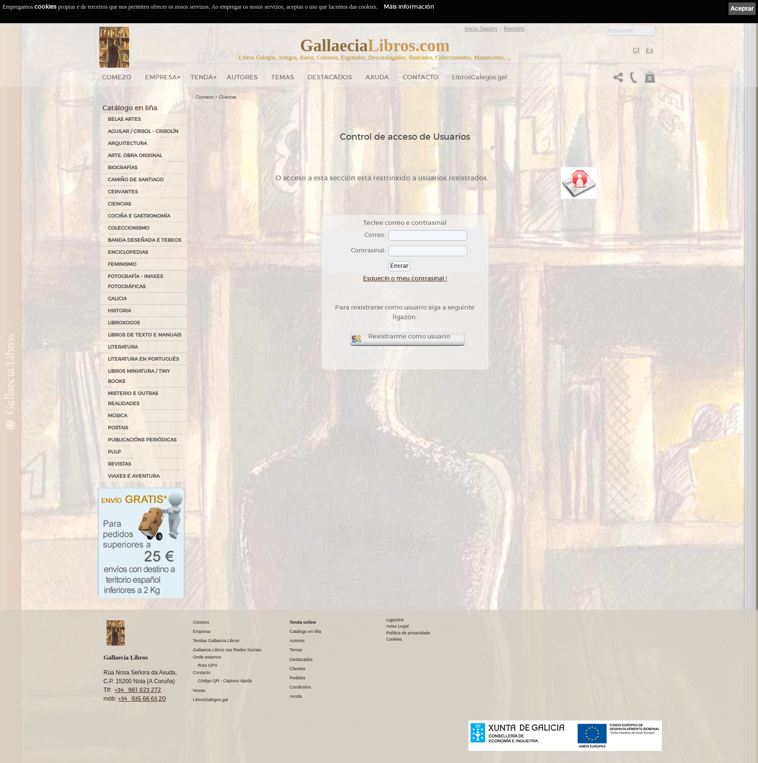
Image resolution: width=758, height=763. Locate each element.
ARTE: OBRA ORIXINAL (135, 155)
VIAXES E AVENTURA (134, 476)
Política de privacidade (408, 633)
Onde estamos (207, 657)
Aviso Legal (397, 626)
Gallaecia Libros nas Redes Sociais (227, 649)
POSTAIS (118, 428)
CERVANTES (123, 192)
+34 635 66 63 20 (142, 698)
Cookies (394, 639)
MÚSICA (117, 415)
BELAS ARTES (124, 119)
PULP (114, 452)
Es (649, 50)
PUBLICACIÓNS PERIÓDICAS (142, 440)
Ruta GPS (208, 665)
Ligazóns (395, 619)
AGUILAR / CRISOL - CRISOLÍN (143, 131)
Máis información (409, 6)
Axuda (377, 77)
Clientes (227, 97)
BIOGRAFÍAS (122, 167)
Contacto (420, 77)
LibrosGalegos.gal (479, 77)
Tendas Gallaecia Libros (216, 640)
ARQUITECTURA (127, 143)
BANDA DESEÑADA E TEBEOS (144, 240)
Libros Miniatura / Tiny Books (139, 376)
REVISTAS (119, 464)
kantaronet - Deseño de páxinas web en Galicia (611, 757)
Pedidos (298, 677)
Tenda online (303, 622)
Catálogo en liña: (130, 107)
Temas (282, 77)
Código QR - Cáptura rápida (225, 680)
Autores (242, 77)
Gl (636, 50)
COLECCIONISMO (128, 228)
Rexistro (514, 28)
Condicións (300, 687)
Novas (199, 690)
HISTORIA (119, 311)
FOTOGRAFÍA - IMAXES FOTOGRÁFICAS (135, 281)
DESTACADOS (329, 77)
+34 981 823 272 (138, 689)
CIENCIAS (119, 204)
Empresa (161, 77)
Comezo (116, 77)
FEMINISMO (122, 264)
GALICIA (117, 298)
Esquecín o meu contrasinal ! (405, 278)
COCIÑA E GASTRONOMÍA (139, 216)
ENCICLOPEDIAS (128, 252)
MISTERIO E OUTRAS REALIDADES (133, 398)
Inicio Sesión (481, 28)
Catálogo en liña (305, 631)
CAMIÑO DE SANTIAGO (135, 179)
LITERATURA (123, 347)
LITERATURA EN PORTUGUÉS (143, 359)
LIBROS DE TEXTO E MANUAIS (144, 335)
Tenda (201, 77)
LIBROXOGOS (124, 323)
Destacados (301, 659)
